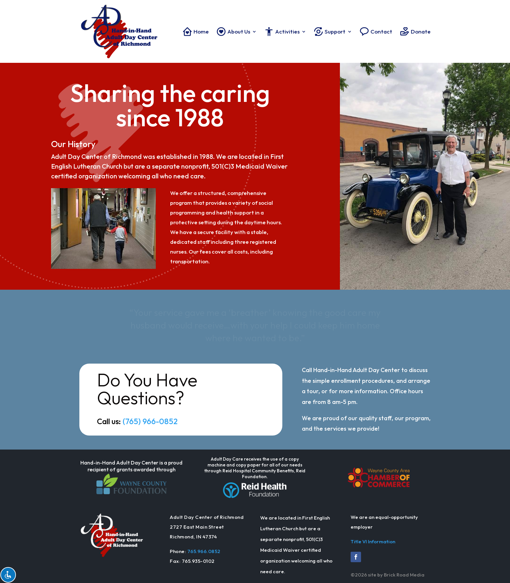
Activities (282, 31)
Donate (415, 31)
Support (329, 31)
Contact (375, 31)
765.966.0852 (204, 551)
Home (195, 31)
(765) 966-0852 (150, 421)
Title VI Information (373, 541)
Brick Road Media (404, 575)
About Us (233, 31)
